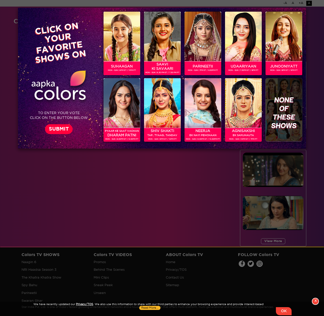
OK (284, 311)
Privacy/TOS (84, 304)
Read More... (149, 308)
